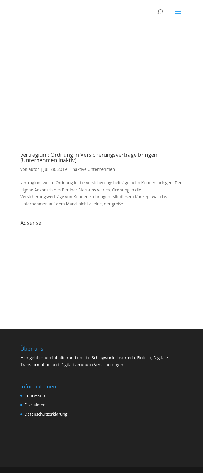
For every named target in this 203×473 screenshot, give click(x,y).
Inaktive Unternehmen (93, 169)
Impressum (35, 395)
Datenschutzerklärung (45, 414)
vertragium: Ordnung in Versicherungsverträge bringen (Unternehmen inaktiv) (88, 157)
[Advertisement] (101, 270)
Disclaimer (34, 405)
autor (34, 169)
